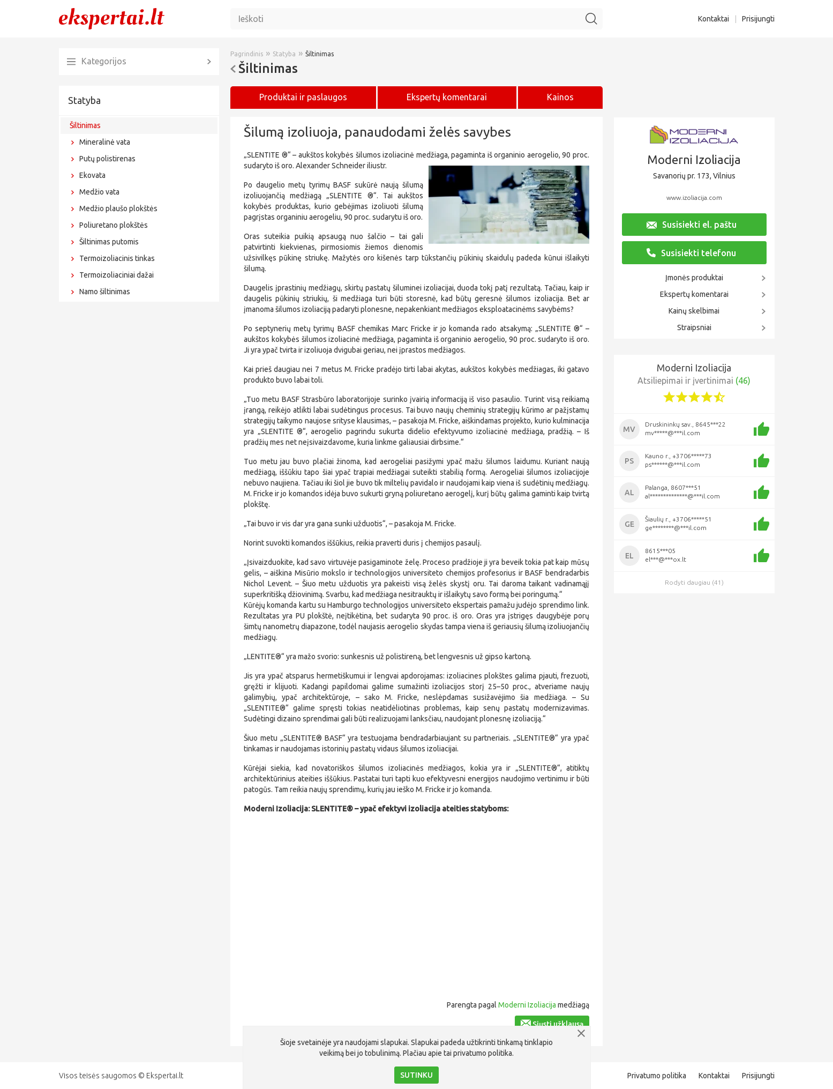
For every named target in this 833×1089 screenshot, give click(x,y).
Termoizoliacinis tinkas (117, 258)
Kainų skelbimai (694, 311)
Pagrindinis (246, 53)
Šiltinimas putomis (109, 241)
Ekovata (92, 175)
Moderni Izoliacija (527, 1005)
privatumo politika (482, 1053)
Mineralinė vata (104, 142)
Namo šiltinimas (104, 291)
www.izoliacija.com (694, 197)
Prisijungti (758, 18)
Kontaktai (713, 18)
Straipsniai (694, 327)
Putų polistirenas (107, 158)
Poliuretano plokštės (113, 225)
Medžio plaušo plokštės (118, 208)
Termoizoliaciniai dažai (116, 275)
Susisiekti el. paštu (692, 224)
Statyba (84, 100)
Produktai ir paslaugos (303, 97)
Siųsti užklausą (552, 1023)
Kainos (560, 97)
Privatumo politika (656, 1075)
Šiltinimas (85, 125)
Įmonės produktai (694, 277)
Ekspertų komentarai (694, 294)
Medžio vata (99, 192)
